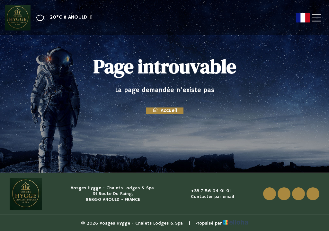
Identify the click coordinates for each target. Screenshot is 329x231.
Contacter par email (208, 197)
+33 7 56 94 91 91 (207, 191)
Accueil (164, 110)
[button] (62, 18)
